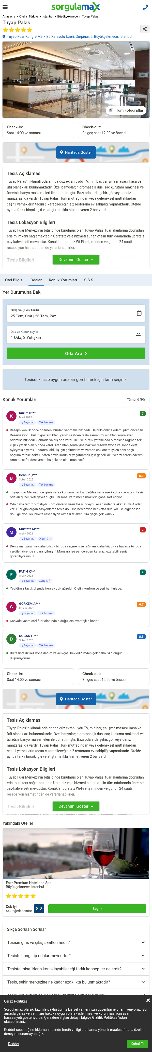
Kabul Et (137, 1044)
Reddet (13, 1044)
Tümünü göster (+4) (107, 978)
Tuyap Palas (90, 16)
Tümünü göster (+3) (34, 920)
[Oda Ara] (76, 353)
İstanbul (47, 16)
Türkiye (33, 16)
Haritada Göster (76, 152)
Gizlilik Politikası (105, 1017)
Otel (22, 16)
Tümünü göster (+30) (34, 988)
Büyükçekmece (67, 16)
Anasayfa (9, 16)
